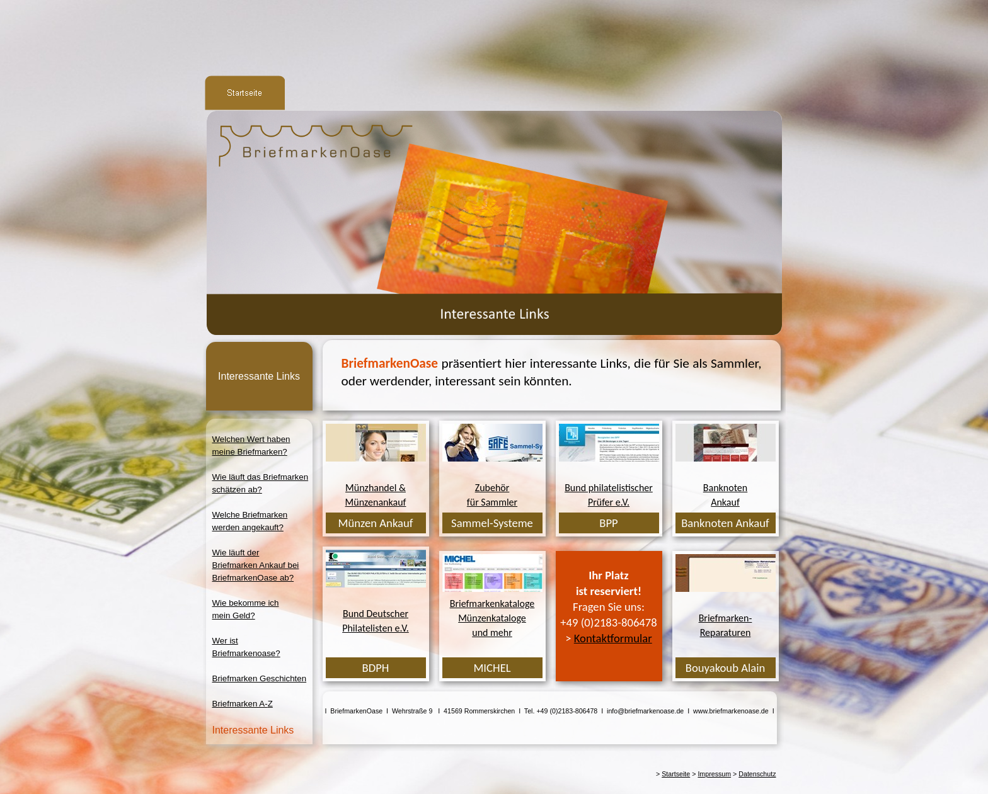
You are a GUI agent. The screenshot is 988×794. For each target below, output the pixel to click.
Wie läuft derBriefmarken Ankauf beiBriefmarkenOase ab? (255, 565)
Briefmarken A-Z (242, 703)
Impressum (714, 774)
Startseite (676, 774)
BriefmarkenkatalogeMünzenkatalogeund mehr (492, 618)
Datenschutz (757, 774)
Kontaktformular (613, 638)
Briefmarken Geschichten (259, 678)
